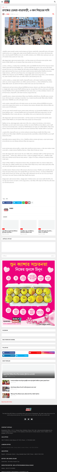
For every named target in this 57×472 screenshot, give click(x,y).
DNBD (11, 208)
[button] (2, 2)
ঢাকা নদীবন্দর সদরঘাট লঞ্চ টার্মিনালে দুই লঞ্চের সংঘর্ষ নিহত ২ (9, 231)
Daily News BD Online (6, 401)
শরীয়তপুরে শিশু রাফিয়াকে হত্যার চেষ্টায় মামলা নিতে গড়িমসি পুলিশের (25, 394)
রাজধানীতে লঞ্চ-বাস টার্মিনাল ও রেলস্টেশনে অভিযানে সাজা (27, 231)
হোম (3, 7)
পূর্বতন (52, 256)
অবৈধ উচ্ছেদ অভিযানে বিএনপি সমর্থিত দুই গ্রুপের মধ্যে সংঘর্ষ (23, 387)
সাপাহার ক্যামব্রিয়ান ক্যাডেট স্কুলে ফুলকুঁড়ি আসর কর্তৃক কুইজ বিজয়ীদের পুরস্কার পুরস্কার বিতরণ (30, 380)
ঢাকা (6, 7)
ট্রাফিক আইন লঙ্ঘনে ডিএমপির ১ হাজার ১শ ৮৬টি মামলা (45, 231)
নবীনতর (5, 256)
